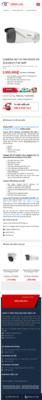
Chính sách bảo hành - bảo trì (11, 386)
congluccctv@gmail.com (25, 99)
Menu (38, 4)
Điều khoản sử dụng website (30, 388)
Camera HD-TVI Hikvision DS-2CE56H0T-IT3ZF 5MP (11, 271)
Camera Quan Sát (17, 10)
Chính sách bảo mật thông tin (12, 388)
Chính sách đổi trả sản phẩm (30, 386)
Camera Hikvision (31, 10)
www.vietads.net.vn (21, 381)
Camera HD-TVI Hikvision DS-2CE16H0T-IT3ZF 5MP (31, 271)
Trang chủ (6, 10)
